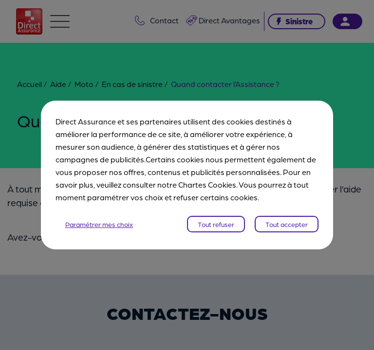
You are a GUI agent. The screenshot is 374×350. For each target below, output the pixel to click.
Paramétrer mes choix (99, 224)
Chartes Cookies (207, 184)
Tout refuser (216, 224)
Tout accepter (286, 224)
